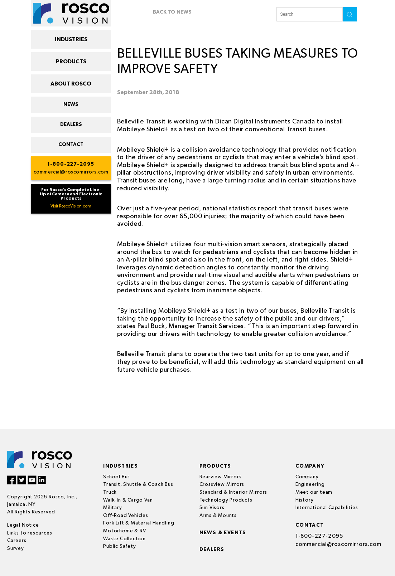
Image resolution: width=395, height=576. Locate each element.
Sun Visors (212, 507)
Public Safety (119, 546)
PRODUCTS (71, 61)
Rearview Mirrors (220, 476)
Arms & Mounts (218, 515)
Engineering (310, 484)
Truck (110, 492)
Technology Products (225, 500)
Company (307, 476)
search (350, 14)
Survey (15, 548)
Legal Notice (23, 525)
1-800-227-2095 (71, 164)
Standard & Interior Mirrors (233, 492)
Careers (17, 540)
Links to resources (29, 533)
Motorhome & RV (124, 530)
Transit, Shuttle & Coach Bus (138, 484)
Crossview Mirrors (222, 484)
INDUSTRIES (71, 39)
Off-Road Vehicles (125, 515)
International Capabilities (326, 507)
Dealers (212, 549)
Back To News (172, 12)
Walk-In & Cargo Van (128, 500)
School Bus (116, 476)
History (304, 500)
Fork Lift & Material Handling (138, 523)
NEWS (70, 104)
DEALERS (71, 124)
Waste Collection (124, 538)
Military (112, 507)
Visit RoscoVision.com (70, 206)
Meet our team (313, 492)
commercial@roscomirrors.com (71, 172)
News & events (222, 532)
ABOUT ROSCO (70, 84)
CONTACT (70, 144)
